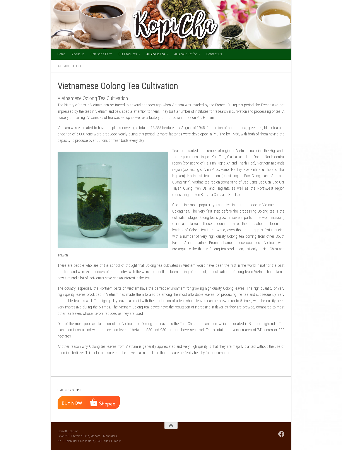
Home (61, 54)
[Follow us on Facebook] (281, 434)
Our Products (127, 54)
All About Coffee (185, 54)
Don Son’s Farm (101, 54)
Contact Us (214, 54)
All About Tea (155, 54)
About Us (78, 54)
